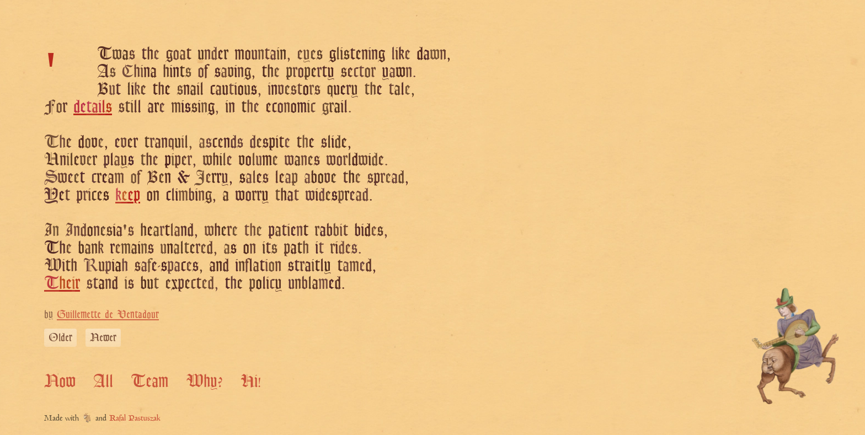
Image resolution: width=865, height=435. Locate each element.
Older (60, 337)
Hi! (251, 380)
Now (60, 380)
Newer (103, 337)
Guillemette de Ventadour (108, 314)
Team (149, 380)
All (103, 380)
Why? (204, 380)
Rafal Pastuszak (135, 418)
